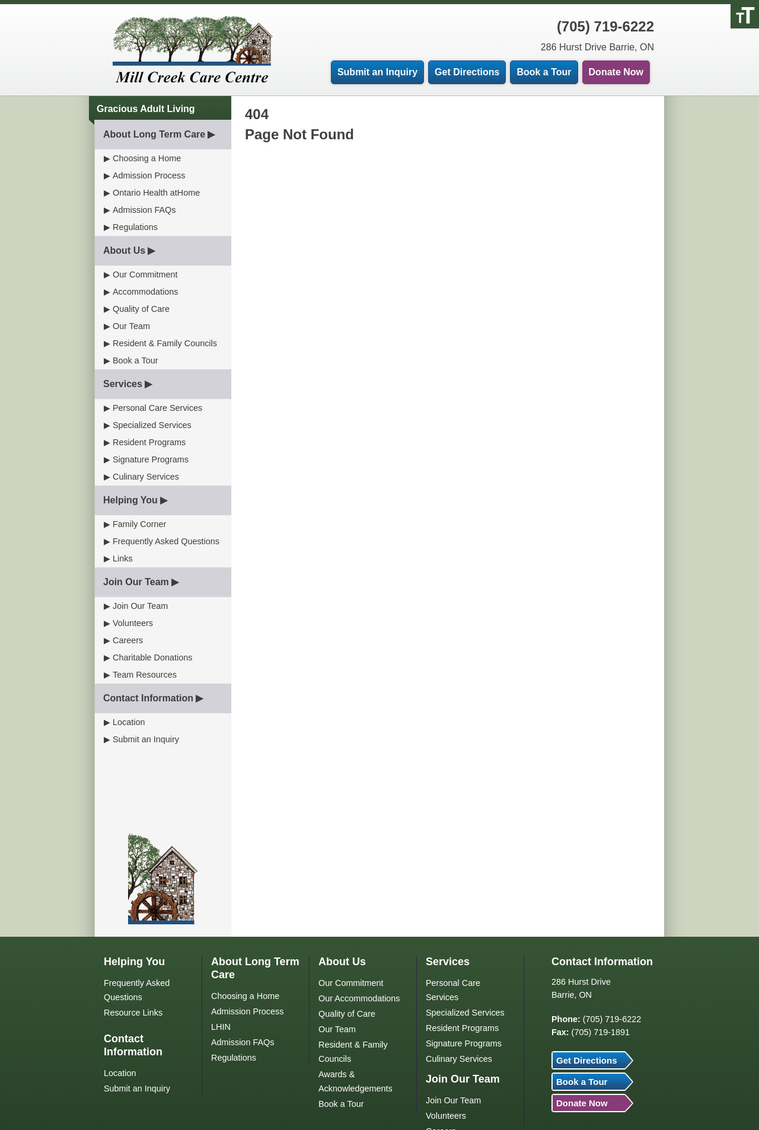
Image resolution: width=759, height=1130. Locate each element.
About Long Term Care (154, 134)
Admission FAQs (144, 210)
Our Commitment (145, 274)
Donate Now (616, 72)
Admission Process (149, 175)
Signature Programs (151, 459)
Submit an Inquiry (377, 72)
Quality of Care (141, 309)
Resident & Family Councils (165, 343)
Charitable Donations (152, 657)
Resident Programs (149, 442)
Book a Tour (543, 72)
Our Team (131, 326)
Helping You (130, 500)
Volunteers (133, 623)
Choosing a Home (147, 158)
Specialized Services (152, 425)
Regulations (135, 227)
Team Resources (145, 674)
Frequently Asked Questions (166, 541)
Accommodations (145, 291)
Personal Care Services (157, 408)
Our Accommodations (359, 998)
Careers (128, 640)
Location (129, 722)
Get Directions (467, 72)
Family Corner (139, 524)
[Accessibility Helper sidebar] (745, 14)
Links (123, 558)
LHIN (221, 1027)
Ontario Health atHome (156, 192)
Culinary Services (146, 476)
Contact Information (148, 698)
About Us (124, 250)
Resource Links (133, 1012)
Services (122, 384)
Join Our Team (136, 582)
